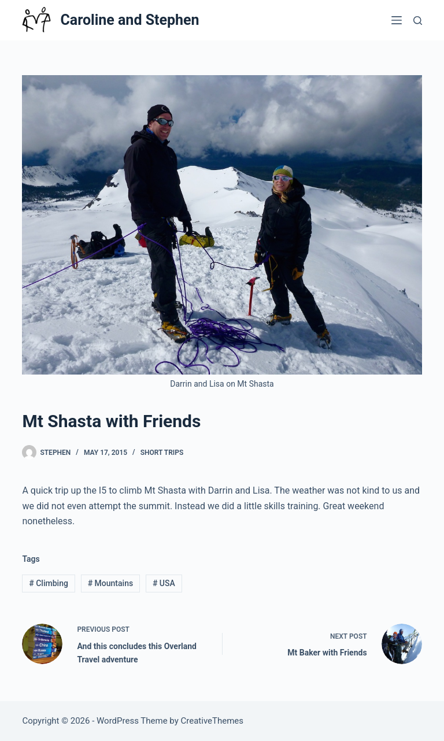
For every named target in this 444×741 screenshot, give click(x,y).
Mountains (110, 583)
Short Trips (162, 453)
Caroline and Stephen (129, 20)
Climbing (48, 583)
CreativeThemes (212, 721)
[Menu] (396, 20)
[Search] (417, 20)
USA (164, 583)
